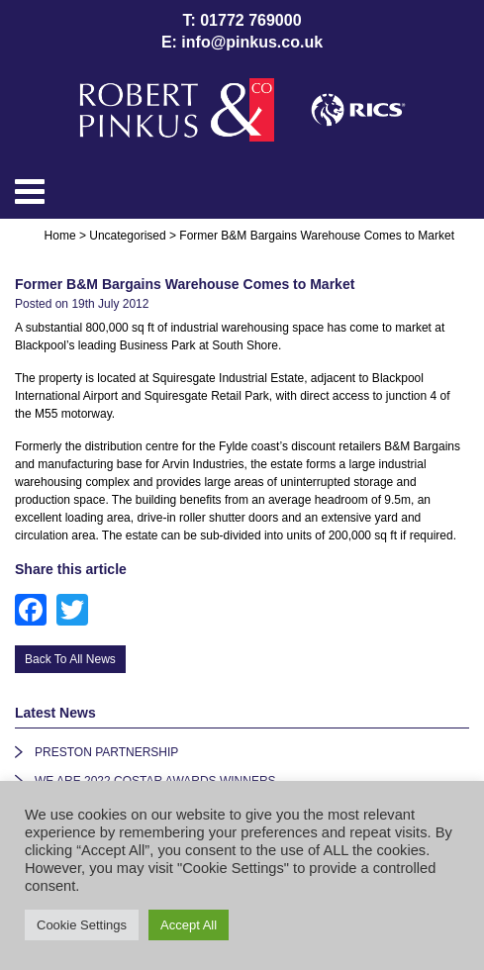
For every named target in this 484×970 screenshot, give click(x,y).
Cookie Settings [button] (82, 925)
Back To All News (70, 659)
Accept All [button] (188, 925)
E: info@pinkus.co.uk (242, 42)
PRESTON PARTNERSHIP (106, 752)
